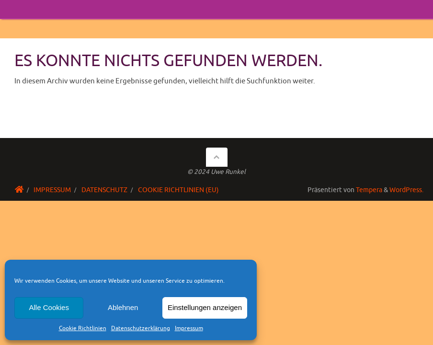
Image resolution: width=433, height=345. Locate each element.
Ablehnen (123, 307)
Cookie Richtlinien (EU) (178, 190)
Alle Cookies (49, 307)
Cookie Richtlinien (82, 328)
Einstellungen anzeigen (205, 307)
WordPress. (406, 190)
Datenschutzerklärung (140, 328)
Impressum (189, 328)
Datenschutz (104, 190)
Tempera (369, 190)
